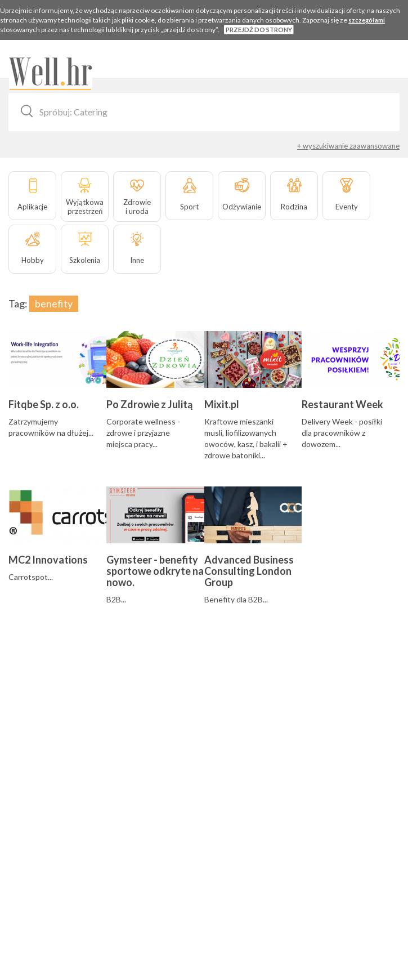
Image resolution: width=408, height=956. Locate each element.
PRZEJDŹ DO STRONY (259, 29)
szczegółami (366, 20)
